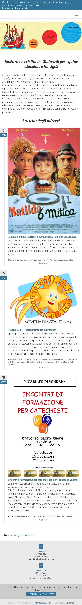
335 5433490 (42, 556)
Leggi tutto (43, 263)
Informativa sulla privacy (13, 8)
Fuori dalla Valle (23, 516)
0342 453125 (42, 573)
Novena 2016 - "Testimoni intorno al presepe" (32, 329)
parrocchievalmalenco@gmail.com (41, 559)
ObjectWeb (70, 603)
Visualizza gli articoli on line (21, 535)
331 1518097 (42, 575)
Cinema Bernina (39, 260)
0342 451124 (42, 554)
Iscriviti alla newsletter (41, 594)
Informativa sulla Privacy (43, 603)
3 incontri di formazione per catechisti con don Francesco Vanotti (42, 479)
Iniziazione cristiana (24, 260)
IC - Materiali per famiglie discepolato (60, 260)
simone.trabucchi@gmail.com (41, 578)
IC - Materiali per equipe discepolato (59, 516)
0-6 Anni (43, 360)
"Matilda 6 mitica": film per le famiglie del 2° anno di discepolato (42, 236)
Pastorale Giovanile (24, 360)
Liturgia (35, 360)
